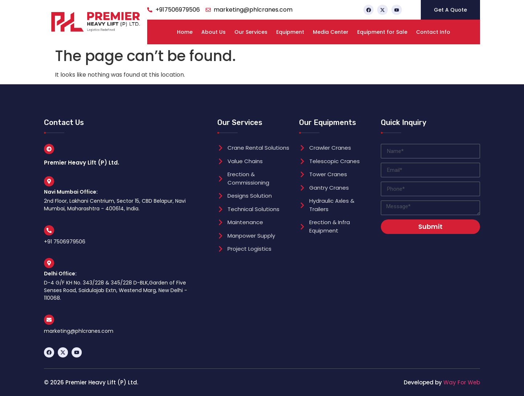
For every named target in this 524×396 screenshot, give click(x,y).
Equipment (290, 32)
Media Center (330, 32)
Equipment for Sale (382, 32)
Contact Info (433, 32)
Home (185, 32)
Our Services (250, 32)
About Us (213, 32)
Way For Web (461, 382)
